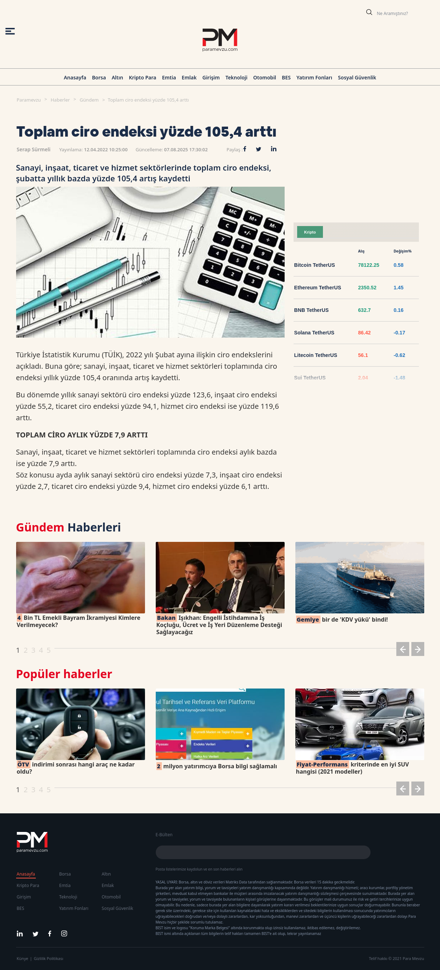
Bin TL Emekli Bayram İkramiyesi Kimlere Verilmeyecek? (78, 621)
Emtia (169, 77)
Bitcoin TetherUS (314, 265)
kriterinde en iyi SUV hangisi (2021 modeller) (352, 767)
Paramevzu (29, 100)
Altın (117, 77)
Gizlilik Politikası (48, 958)
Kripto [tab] (310, 232)
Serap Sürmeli (34, 149)
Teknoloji (237, 77)
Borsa (99, 77)
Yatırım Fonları (314, 77)
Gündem (89, 100)
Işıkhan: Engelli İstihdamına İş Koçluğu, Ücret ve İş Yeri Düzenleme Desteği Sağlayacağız (219, 625)
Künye (22, 958)
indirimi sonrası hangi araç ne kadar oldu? (76, 767)
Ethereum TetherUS (317, 287)
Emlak (189, 77)
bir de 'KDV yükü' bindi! (342, 619)
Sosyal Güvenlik (357, 77)
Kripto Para (142, 77)
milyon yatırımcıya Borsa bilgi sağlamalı (216, 766)
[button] (402, 650)
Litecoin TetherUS (315, 355)
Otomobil (264, 77)
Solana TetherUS (314, 332)
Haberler (60, 100)
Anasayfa (75, 77)
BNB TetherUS (311, 310)
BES (286, 77)
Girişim (210, 77)
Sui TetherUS (310, 378)
